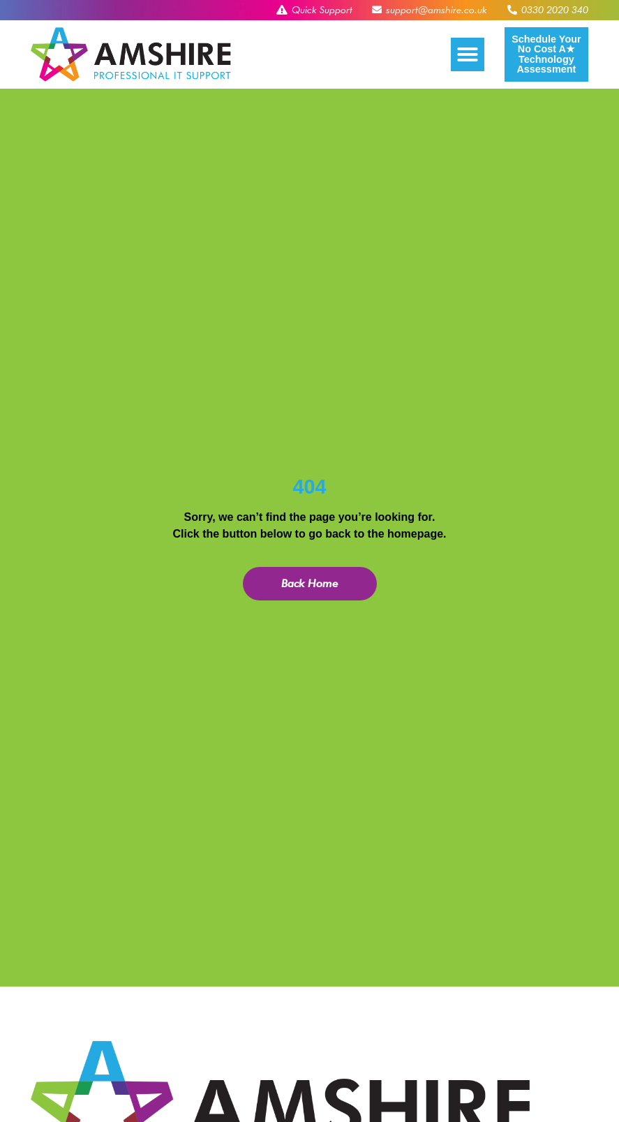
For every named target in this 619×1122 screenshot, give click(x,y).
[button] (467, 54)
